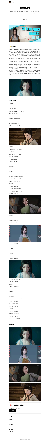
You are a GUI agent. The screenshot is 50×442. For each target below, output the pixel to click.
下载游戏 (13, 410)
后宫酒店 (11, 427)
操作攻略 (34, 1)
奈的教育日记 (11, 424)
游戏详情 (29, 1)
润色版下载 (39, 1)
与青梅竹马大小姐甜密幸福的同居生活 (16, 422)
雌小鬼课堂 (11, 429)
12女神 (10, 419)
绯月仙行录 (11, 432)
